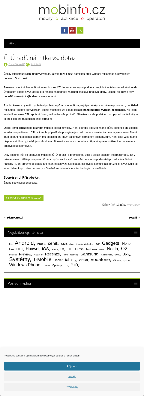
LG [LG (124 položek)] (62, 249)
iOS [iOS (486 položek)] (45, 248)
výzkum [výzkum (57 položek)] (126, 260)
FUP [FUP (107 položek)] (96, 243)
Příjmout (72, 366)
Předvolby (72, 387)
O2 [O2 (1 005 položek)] (124, 248)
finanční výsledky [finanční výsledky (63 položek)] (84, 244)
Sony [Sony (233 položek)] (126, 254)
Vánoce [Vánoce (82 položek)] (117, 260)
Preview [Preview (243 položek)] (25, 254)
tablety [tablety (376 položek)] (70, 260)
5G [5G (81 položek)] (10, 244)
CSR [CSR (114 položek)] (64, 243)
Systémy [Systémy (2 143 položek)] (19, 259)
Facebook (64, 30)
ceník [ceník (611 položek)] (53, 243)
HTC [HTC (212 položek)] (19, 249)
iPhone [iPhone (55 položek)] (55, 249)
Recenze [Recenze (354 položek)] (52, 254)
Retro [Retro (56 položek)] (65, 255)
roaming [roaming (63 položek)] (74, 255)
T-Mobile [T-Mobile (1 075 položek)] (42, 259)
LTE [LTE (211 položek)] (70, 249)
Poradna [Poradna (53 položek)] (13, 255)
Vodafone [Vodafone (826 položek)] (100, 259)
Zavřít (72, 376)
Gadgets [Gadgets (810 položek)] (110, 243)
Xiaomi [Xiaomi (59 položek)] (46, 265)
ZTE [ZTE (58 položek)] (66, 265)
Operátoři (36, 198)
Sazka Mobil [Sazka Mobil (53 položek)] (106, 255)
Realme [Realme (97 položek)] (38, 254)
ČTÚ (112, 205)
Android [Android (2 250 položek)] (24, 243)
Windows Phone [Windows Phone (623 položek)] (24, 264)
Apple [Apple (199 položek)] (41, 244)
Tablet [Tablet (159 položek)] (59, 260)
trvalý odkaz (133, 205)
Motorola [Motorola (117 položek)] (91, 249)
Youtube (72, 30)
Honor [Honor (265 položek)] (127, 244)
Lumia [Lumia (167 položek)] (79, 249)
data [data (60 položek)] (71, 244)
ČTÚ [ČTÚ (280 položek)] (74, 265)
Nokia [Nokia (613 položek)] (112, 248)
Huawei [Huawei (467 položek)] (32, 249)
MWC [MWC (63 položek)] (102, 249)
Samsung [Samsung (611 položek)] (89, 254)
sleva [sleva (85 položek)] (117, 254)
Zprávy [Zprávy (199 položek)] (57, 265)
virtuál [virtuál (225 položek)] (83, 260)
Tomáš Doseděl (16, 64)
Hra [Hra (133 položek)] (11, 249)
